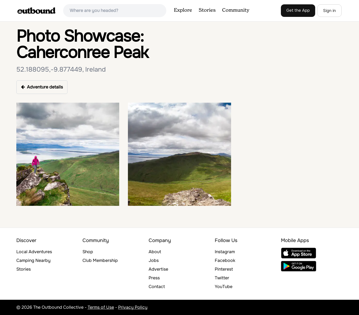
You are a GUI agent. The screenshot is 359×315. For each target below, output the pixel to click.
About (155, 252)
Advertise (158, 269)
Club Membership (100, 260)
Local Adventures (34, 252)
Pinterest (224, 269)
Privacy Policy (133, 307)
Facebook (225, 260)
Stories (207, 10)
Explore (183, 10)
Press (154, 278)
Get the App (298, 10)
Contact (157, 286)
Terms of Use (101, 307)
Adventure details (42, 87)
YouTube (223, 286)
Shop (87, 252)
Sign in (329, 10)
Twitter (222, 278)
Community (235, 10)
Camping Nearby (33, 260)
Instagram (225, 252)
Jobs (154, 260)
